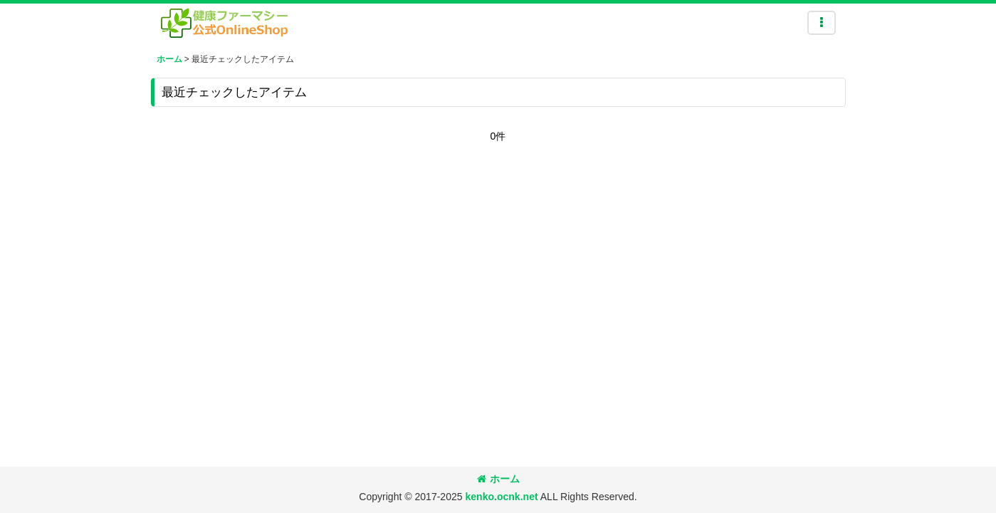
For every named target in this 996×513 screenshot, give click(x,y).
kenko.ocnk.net (501, 496)
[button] (821, 23)
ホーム (498, 478)
